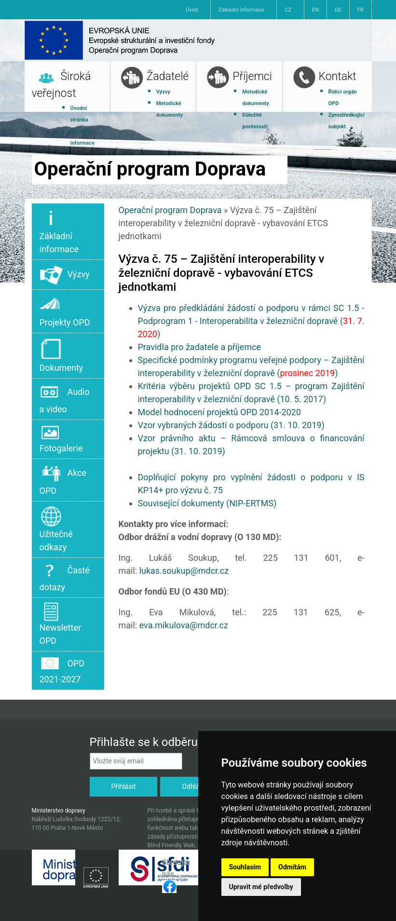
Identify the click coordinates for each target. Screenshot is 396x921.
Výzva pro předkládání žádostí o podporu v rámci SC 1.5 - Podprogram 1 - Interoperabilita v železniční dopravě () (251, 321)
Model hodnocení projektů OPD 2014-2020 (219, 412)
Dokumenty (61, 355)
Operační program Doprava (170, 210)
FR (360, 10)
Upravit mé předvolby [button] (261, 887)
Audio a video (65, 398)
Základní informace (241, 10)
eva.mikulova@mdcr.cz (183, 625)
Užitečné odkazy (56, 528)
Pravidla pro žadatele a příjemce (199, 347)
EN (315, 10)
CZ (288, 10)
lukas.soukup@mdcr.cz (184, 571)
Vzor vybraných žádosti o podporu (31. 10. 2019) (231, 425)
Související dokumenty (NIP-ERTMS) (207, 503)
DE (338, 10)
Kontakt (337, 76)
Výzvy (163, 92)
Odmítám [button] (292, 867)
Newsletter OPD (61, 624)
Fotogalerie (61, 438)
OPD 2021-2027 (62, 669)
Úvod (192, 10)
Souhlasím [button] (245, 867)
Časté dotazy (65, 577)
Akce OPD (63, 479)
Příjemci (252, 76)
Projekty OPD (65, 310)
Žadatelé (168, 76)
